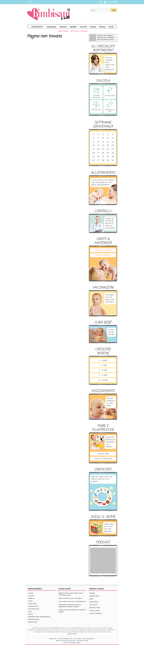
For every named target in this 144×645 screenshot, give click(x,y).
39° (107, 160)
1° (93, 134)
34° (108, 157)
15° (113, 142)
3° (103, 134)
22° (98, 149)
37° (98, 160)
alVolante (92, 593)
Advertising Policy (33, 619)
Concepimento (37, 27)
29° (107, 153)
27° (98, 153)
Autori (30, 611)
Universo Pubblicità (95, 613)
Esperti (30, 614)
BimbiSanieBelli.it (48, 14)
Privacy (30, 601)
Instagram (105, 2)
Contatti (30, 593)
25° (112, 149)
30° (112, 153)
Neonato (63, 27)
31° (93, 157)
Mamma (93, 27)
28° (103, 153)
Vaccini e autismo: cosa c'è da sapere (70, 598)
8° (103, 138)
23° (103, 149)
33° (103, 157)
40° (112, 160)
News (29, 2)
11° (93, 142)
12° (98, 142)
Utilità (111, 27)
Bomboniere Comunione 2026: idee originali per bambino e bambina (70, 605)
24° (108, 149)
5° (112, 134)
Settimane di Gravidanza (79, 31)
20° (112, 145)
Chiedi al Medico (63, 31)
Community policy (33, 609)
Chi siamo (31, 596)
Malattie (83, 27)
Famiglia (102, 27)
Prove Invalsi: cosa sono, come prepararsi (72, 601)
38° (103, 160)
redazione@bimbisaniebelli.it (67, 640)
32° (98, 157)
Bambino (73, 27)
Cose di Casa (93, 605)
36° (93, 160)
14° (108, 142)
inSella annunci (93, 602)
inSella (91, 599)
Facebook (109, 2)
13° (103, 142)
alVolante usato (94, 596)
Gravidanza (51, 27)
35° (112, 157)
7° (98, 138)
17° (98, 145)
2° (98, 134)
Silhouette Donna (94, 607)
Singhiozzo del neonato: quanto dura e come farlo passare (71, 594)
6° (93, 138)
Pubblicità (31, 598)
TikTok (112, 2)
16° (93, 145)
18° (103, 145)
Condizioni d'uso (33, 606)
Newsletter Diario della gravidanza (39, 617)
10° (113, 138)
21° (93, 149)
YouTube (115, 2)
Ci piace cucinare (94, 610)
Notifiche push (32, 622)
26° (93, 153)
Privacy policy (32, 603)
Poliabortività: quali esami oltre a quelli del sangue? (72, 611)
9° (108, 138)
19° (108, 145)
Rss (101, 2)
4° (107, 134)
